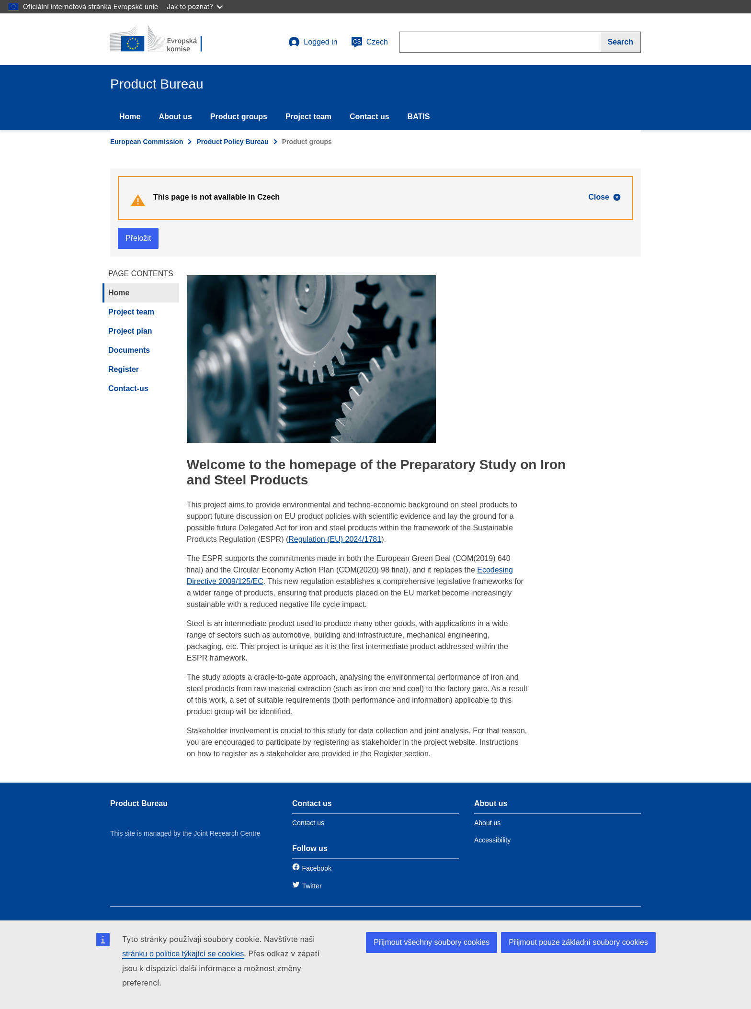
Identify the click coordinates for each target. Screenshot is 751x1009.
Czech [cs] (369, 42)
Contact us (369, 116)
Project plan (130, 331)
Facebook (316, 868)
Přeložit (138, 238)
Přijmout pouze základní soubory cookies (578, 942)
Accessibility (492, 840)
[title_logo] (168, 39)
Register (123, 369)
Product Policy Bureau (232, 142)
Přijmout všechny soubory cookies (431, 942)
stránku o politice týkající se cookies (183, 954)
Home (129, 116)
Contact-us (128, 388)
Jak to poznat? (195, 6)
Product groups (238, 116)
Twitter (311, 886)
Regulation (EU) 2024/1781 (334, 539)
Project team (308, 116)
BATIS (419, 116)
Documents (129, 350)
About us (175, 116)
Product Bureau (139, 803)
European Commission (146, 142)
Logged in (312, 42)
